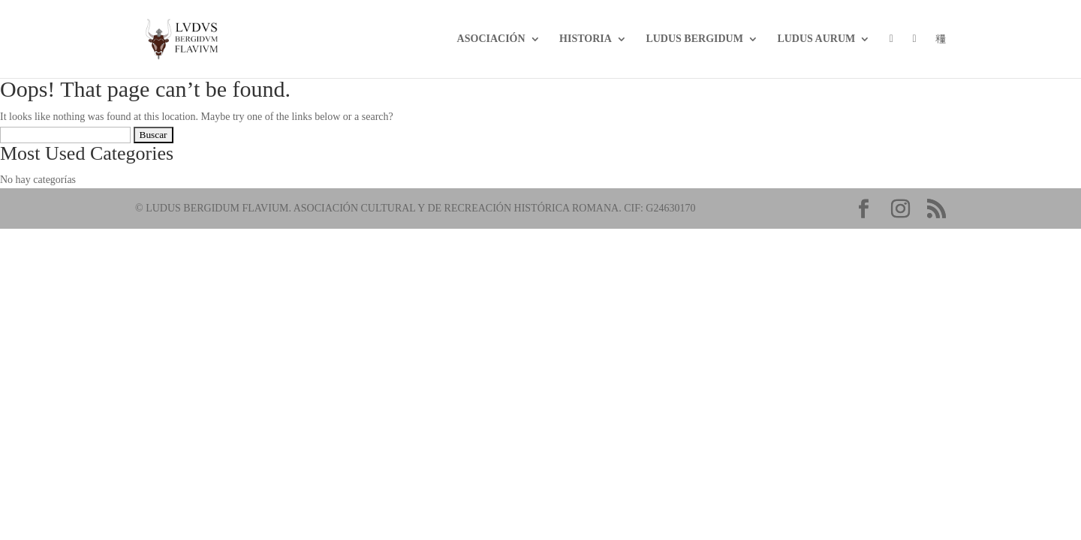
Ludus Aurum (816, 39)
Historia (585, 39)
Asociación (491, 39)
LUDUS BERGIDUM (694, 39)
